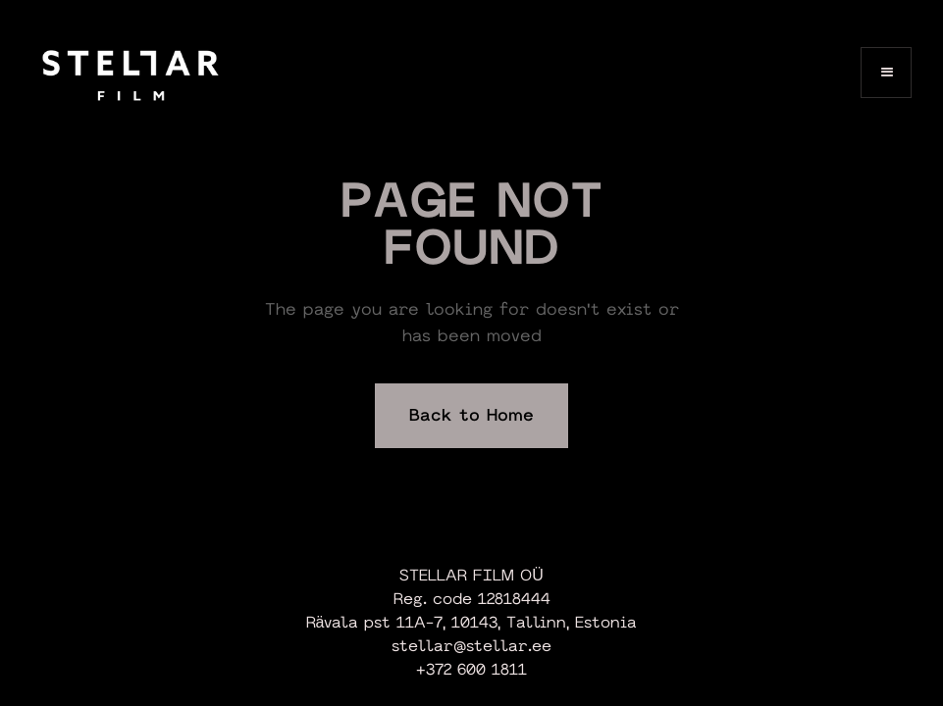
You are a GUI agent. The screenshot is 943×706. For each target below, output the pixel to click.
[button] (886, 72)
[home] (130, 72)
